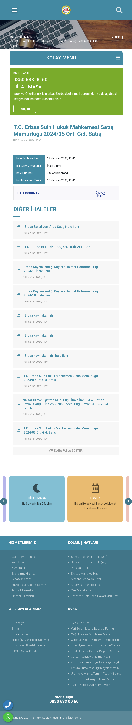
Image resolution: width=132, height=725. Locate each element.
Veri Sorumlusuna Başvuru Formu (92, 628)
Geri (116, 37)
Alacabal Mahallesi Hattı (86, 579)
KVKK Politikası (80, 623)
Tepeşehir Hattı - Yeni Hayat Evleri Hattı (94, 596)
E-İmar (16, 628)
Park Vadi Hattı (80, 567)
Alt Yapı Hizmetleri (23, 596)
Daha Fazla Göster (66, 450)
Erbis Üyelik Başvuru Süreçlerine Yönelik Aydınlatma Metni (97, 645)
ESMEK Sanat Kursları (25, 651)
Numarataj (18, 567)
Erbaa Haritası (20, 634)
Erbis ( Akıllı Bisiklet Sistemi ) (29, 645)
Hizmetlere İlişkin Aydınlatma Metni (92, 679)
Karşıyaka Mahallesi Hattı (86, 584)
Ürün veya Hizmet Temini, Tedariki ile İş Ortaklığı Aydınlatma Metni (97, 673)
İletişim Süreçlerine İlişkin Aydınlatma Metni (97, 668)
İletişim (25, 109)
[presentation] (3, 501)
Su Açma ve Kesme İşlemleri (29, 584)
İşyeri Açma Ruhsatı (24, 556)
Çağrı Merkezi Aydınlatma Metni (90, 634)
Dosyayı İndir (100, 193)
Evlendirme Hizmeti (23, 573)
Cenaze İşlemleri (22, 579)
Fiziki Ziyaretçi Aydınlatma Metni (91, 684)
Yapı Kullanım (20, 562)
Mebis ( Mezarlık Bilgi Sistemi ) (30, 639)
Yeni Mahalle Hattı (82, 590)
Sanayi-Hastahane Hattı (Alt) (88, 562)
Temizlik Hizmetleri (23, 590)
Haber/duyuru (26, 36)
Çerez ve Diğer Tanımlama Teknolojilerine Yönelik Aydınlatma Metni (97, 639)
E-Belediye (18, 623)
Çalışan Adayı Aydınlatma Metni (90, 656)
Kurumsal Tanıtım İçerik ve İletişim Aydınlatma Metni (97, 662)
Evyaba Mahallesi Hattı (85, 573)
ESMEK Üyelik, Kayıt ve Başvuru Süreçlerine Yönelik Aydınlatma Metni (97, 651)
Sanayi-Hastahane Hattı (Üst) (89, 556)
